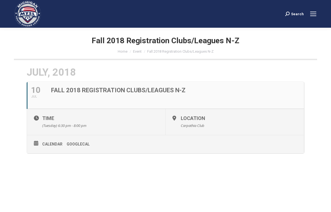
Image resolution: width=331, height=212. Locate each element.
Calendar (52, 144)
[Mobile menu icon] (313, 14)
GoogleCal (78, 144)
